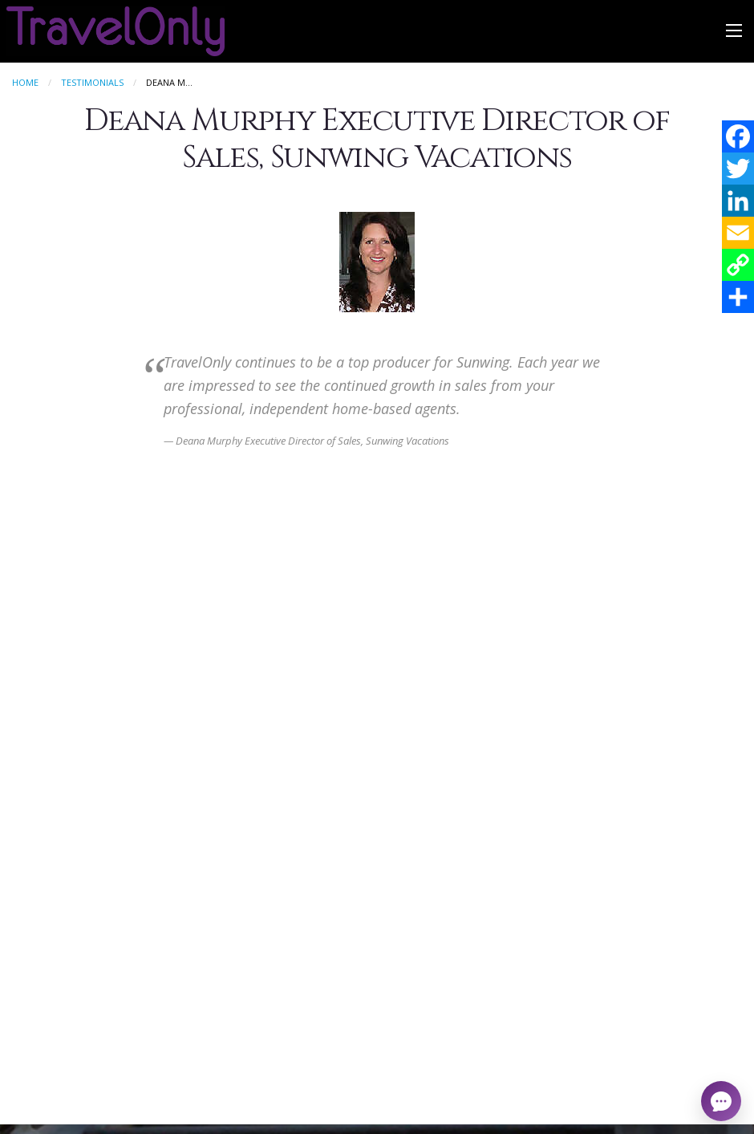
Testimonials (92, 82)
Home (25, 82)
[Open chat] (721, 1101)
